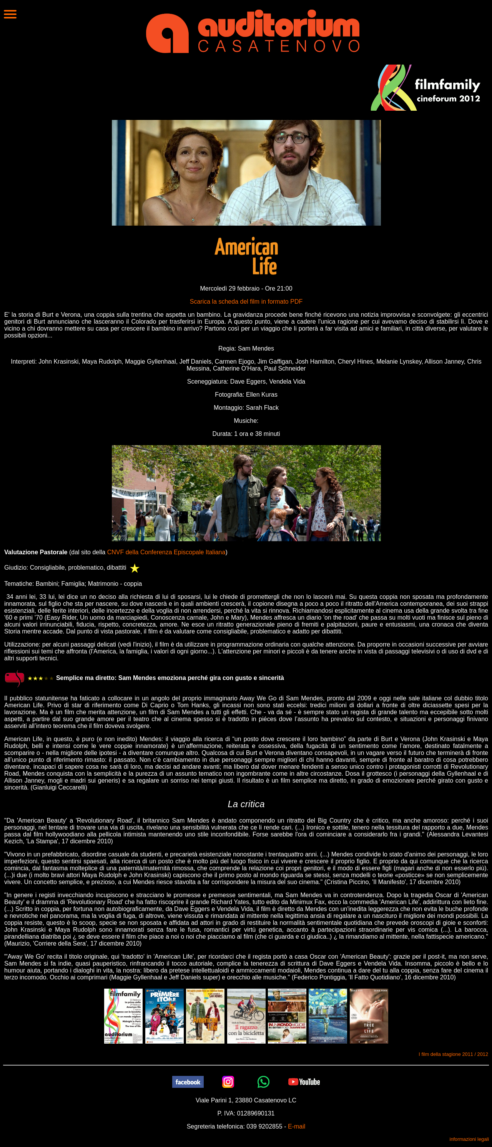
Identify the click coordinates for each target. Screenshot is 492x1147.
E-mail (296, 1126)
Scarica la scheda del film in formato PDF (246, 301)
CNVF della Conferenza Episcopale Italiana (166, 552)
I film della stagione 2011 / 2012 (453, 1054)
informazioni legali (469, 1139)
